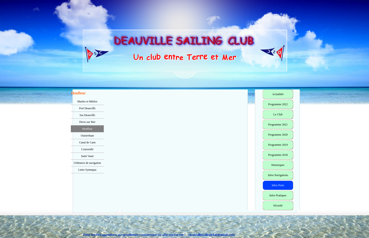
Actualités (278, 94)
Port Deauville (87, 108)
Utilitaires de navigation (87, 163)
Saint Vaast (87, 156)
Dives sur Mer (87, 122)
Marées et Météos (87, 101)
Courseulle (87, 149)
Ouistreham (87, 135)
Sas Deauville (87, 115)
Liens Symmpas (87, 169)
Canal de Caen (87, 142)
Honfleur (87, 128)
